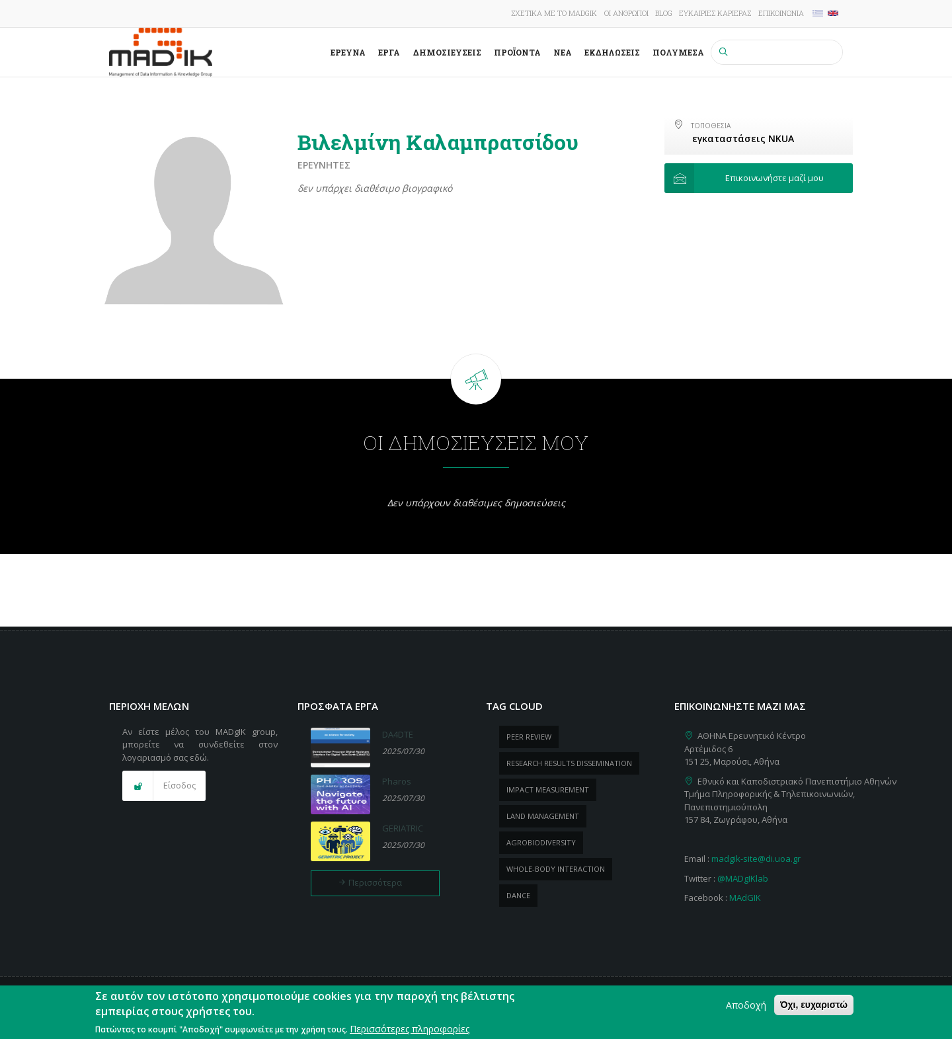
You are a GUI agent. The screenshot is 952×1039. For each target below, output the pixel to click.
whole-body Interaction (555, 869)
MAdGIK (745, 898)
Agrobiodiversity (541, 842)
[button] (758, 178)
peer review (528, 737)
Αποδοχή (746, 1009)
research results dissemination (569, 763)
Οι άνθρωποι (626, 13)
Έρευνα (348, 52)
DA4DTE (397, 734)
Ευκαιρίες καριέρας (715, 13)
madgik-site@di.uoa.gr (756, 859)
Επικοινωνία (781, 13)
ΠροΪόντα (517, 52)
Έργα (389, 52)
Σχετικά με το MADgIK (554, 13)
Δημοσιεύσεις (447, 52)
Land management (542, 816)
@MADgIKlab (742, 878)
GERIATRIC (402, 828)
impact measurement (547, 789)
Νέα (562, 52)
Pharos (396, 781)
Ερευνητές (324, 165)
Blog (663, 13)
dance (518, 895)
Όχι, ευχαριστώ (814, 1008)
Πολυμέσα (678, 52)
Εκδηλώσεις (612, 52)
